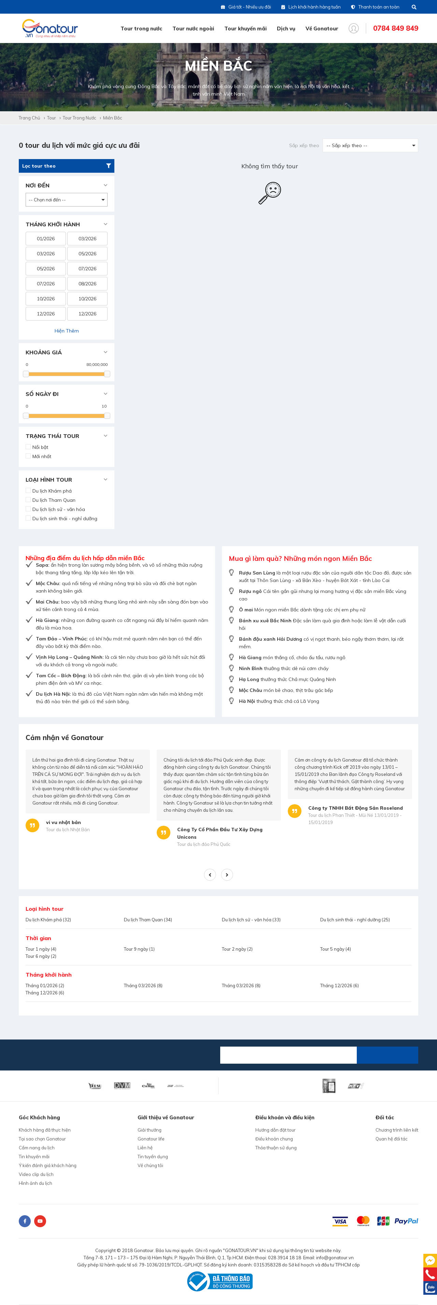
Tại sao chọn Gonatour (42, 1138)
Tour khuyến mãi (245, 28)
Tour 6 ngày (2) (41, 956)
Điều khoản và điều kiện (284, 1117)
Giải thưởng (149, 1130)
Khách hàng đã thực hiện (45, 1130)
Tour (51, 117)
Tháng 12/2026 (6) (339, 985)
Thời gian (38, 938)
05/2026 (87, 254)
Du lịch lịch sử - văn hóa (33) (251, 919)
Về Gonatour (322, 28)
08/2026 (87, 284)
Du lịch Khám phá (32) (48, 919)
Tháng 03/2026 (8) (143, 985)
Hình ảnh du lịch (35, 1183)
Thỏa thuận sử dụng (276, 1147)
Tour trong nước (141, 28)
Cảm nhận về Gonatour (65, 737)
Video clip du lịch (36, 1174)
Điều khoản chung (274, 1138)
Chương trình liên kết (397, 1130)
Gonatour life (151, 1138)
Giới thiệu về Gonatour (166, 1117)
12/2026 (46, 314)
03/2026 (87, 239)
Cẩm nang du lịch (37, 1147)
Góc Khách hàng (39, 1117)
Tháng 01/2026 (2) (45, 985)
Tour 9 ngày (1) (139, 949)
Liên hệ (145, 1147)
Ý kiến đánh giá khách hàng (47, 1165)
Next (227, 875)
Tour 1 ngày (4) (41, 949)
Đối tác (385, 1117)
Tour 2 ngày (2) (237, 949)
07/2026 (87, 269)
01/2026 (46, 239)
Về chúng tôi (150, 1165)
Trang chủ (29, 117)
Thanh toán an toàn (375, 7)
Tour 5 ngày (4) (335, 949)
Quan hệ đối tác (392, 1138)
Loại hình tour (45, 908)
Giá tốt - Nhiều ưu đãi (246, 7)
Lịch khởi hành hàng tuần (311, 7)
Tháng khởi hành (49, 974)
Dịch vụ (286, 28)
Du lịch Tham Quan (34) (148, 919)
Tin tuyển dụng (153, 1156)
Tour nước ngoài (193, 28)
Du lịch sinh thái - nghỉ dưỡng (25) (355, 919)
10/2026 (46, 299)
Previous (210, 875)
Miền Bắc (112, 117)
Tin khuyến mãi (34, 1156)
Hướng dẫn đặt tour (275, 1130)
